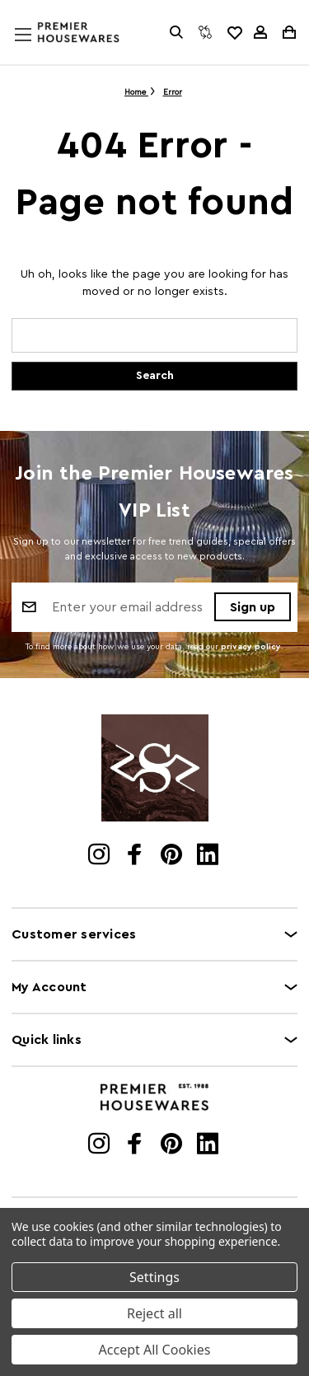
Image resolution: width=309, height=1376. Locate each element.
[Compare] (205, 32)
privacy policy (251, 647)
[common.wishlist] (234, 32)
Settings (154, 1277)
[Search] (176, 32)
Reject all (154, 1313)
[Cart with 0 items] (288, 32)
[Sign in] (260, 32)
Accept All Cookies (155, 1350)
